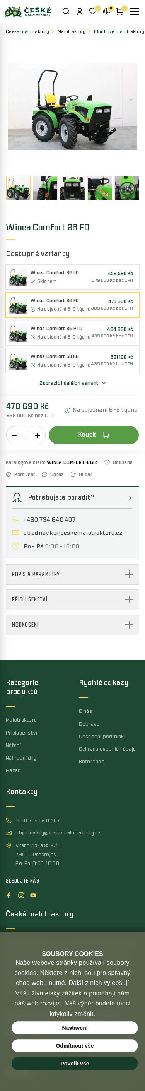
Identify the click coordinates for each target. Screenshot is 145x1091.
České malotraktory (27, 31)
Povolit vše (75, 1063)
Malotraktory (71, 31)
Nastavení (74, 1028)
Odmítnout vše (75, 1046)
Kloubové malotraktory (119, 31)
